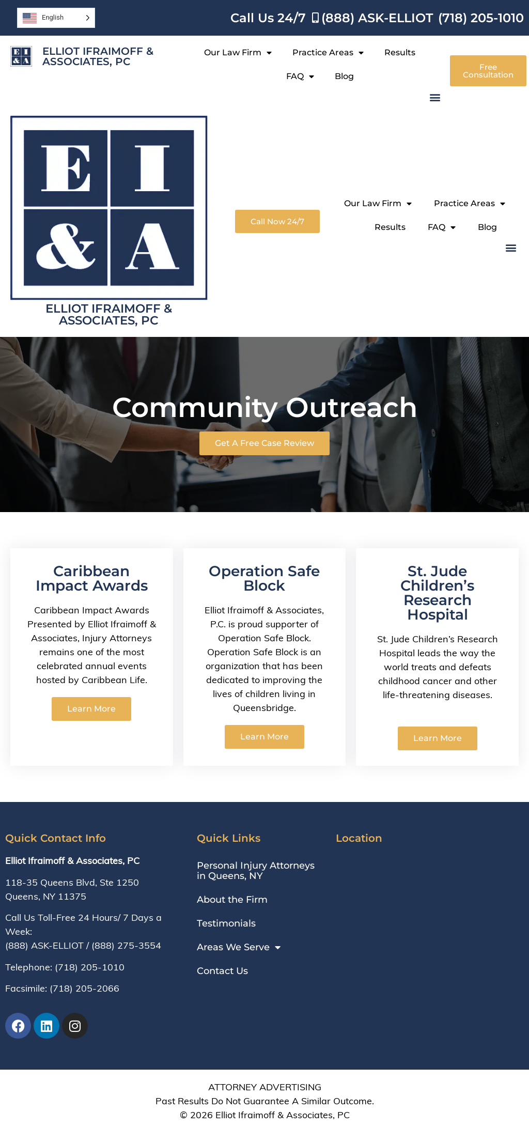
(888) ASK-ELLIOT (44, 945)
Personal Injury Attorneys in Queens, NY (256, 871)
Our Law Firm (238, 52)
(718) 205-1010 (90, 967)
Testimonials (226, 923)
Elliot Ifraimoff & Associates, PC (97, 56)
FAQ (300, 76)
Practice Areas (328, 52)
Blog (344, 76)
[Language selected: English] (56, 18)
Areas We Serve (239, 947)
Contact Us (222, 971)
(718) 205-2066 (84, 988)
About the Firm (232, 899)
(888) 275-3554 (126, 945)
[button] (435, 96)
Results (399, 52)
